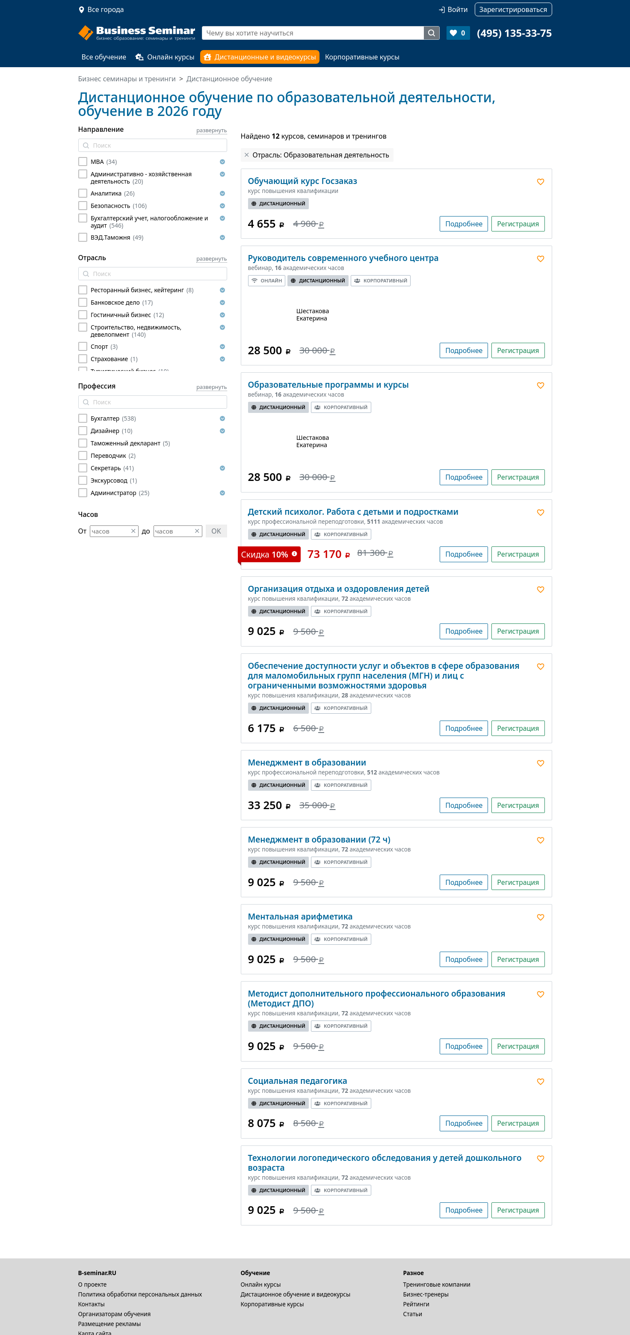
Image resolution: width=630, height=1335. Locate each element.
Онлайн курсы (165, 57)
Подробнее (463, 223)
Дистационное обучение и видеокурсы (296, 1294)
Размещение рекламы (109, 1324)
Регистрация (518, 223)
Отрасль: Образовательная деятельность (321, 155)
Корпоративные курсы (362, 57)
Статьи (413, 1314)
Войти (458, 9)
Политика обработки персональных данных (140, 1294)
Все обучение (104, 57)
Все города (106, 9)
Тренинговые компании (436, 1284)
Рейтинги (416, 1304)
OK (216, 531)
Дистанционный (278, 203)
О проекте (92, 1284)
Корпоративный (380, 280)
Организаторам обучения (114, 1314)
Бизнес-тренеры (426, 1294)
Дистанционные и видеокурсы (260, 57)
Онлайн (266, 280)
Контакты (91, 1304)
